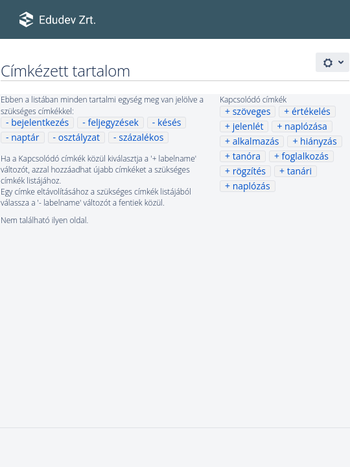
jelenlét (248, 126)
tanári (299, 171)
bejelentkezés (40, 122)
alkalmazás (256, 141)
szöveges (252, 111)
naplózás (251, 186)
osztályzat (79, 137)
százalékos (141, 137)
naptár (25, 137)
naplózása (306, 126)
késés (169, 122)
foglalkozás (305, 156)
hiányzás (318, 141)
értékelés (311, 111)
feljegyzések (113, 122)
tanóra (247, 156)
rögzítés (249, 171)
